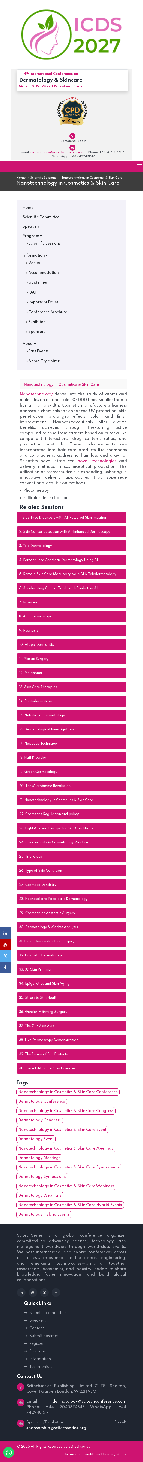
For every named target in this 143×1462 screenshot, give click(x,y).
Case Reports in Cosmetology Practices (54, 843)
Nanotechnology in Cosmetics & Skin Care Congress (66, 1111)
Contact (36, 1328)
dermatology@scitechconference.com (58, 152)
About (30, 344)
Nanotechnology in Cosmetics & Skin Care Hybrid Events (70, 1205)
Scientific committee (47, 1313)
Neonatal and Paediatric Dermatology (53, 899)
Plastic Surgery (34, 659)
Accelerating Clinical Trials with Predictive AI (58, 588)
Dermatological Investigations (46, 730)
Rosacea (28, 602)
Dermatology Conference (41, 1102)
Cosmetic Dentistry (37, 885)
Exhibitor (36, 322)
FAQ (32, 292)
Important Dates (43, 302)
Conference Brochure (47, 312)
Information (35, 255)
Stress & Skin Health (38, 998)
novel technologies (97, 461)
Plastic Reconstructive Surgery (46, 941)
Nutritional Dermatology (42, 715)
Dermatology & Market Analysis (48, 927)
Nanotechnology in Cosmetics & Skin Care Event (62, 1130)
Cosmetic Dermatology (41, 955)
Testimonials (40, 1367)
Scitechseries (79, 1447)
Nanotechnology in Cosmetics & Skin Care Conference (68, 1092)
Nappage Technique (38, 744)
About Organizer (44, 361)
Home (21, 177)
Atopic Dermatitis (36, 645)
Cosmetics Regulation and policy (49, 814)
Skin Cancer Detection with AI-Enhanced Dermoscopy (64, 532)
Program (32, 236)
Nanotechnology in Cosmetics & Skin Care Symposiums (68, 1168)
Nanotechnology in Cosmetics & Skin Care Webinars (66, 1186)
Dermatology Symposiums (42, 1177)
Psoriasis (28, 631)
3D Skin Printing (35, 970)
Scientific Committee (41, 217)
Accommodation (43, 273)
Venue (34, 263)
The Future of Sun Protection (45, 1054)
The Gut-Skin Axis (36, 1026)
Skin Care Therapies (38, 687)
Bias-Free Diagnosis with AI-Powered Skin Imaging (62, 518)
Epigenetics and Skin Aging (44, 984)
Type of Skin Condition (40, 871)
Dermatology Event (36, 1139)
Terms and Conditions (82, 1454)
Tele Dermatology (35, 546)
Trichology (31, 857)
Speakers (31, 227)
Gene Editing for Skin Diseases (47, 1068)
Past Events (38, 351)
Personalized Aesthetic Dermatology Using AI (58, 560)
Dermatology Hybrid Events (43, 1215)
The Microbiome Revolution (45, 786)
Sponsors (36, 332)
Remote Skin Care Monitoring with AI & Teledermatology (67, 574)
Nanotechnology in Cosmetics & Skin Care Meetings (65, 1149)
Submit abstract (43, 1336)
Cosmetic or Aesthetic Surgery (47, 913)
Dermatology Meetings (39, 1158)
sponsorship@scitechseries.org (56, 1428)
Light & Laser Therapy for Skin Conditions (56, 828)
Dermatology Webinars (40, 1196)
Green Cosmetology (38, 772)
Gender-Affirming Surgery (43, 1012)
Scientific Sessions (43, 177)
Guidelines (38, 283)
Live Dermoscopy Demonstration (48, 1040)
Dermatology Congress (39, 1120)
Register (36, 1344)
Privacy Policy (114, 1454)
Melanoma (30, 673)
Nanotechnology (37, 394)
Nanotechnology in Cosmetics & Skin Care (56, 800)
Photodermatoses (36, 701)
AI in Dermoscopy (35, 617)
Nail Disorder (32, 758)
